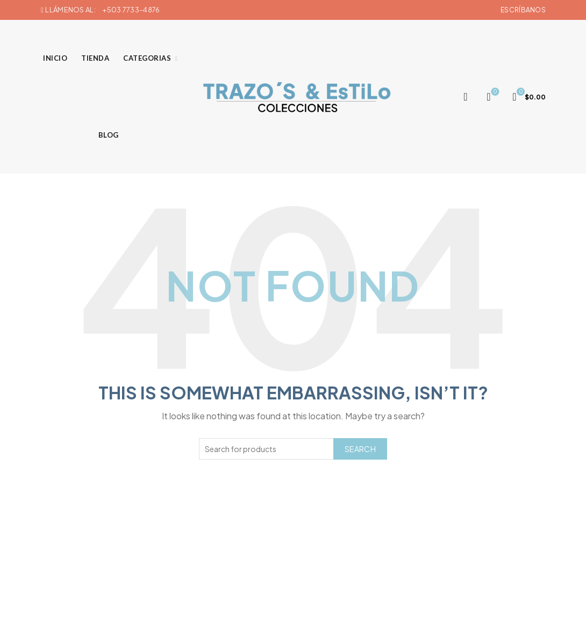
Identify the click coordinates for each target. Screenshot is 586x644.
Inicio (55, 58)
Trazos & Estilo (275, 627)
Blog (108, 135)
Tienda (95, 58)
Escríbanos (523, 10)
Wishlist (494, 92)
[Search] (465, 97)
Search (360, 449)
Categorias (147, 58)
